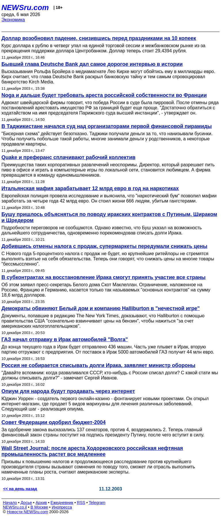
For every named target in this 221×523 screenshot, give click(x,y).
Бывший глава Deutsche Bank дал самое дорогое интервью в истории (92, 64)
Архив (41, 502)
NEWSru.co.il (15, 507)
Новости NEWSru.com (27, 511)
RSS (81, 502)
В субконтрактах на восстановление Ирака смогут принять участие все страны (103, 277)
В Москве (39, 507)
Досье (26, 502)
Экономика (13, 19)
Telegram (97, 502)
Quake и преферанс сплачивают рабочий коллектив (68, 157)
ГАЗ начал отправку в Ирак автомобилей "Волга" (64, 339)
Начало (10, 502)
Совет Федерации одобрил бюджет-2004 (53, 422)
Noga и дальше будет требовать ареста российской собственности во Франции (104, 95)
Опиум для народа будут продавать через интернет (68, 391)
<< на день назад (20, 488)
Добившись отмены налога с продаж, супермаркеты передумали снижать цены (104, 246)
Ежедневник (62, 502)
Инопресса (62, 507)
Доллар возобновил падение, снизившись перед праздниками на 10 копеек (98, 38)
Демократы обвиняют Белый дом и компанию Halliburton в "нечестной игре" (100, 308)
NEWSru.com (25, 7)
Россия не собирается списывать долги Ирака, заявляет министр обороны (98, 365)
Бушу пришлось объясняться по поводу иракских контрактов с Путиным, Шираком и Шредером (109, 217)
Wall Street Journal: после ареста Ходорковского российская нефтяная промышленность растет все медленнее (92, 451)
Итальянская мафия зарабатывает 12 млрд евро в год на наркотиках (90, 188)
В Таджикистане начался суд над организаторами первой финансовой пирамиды (106, 126)
